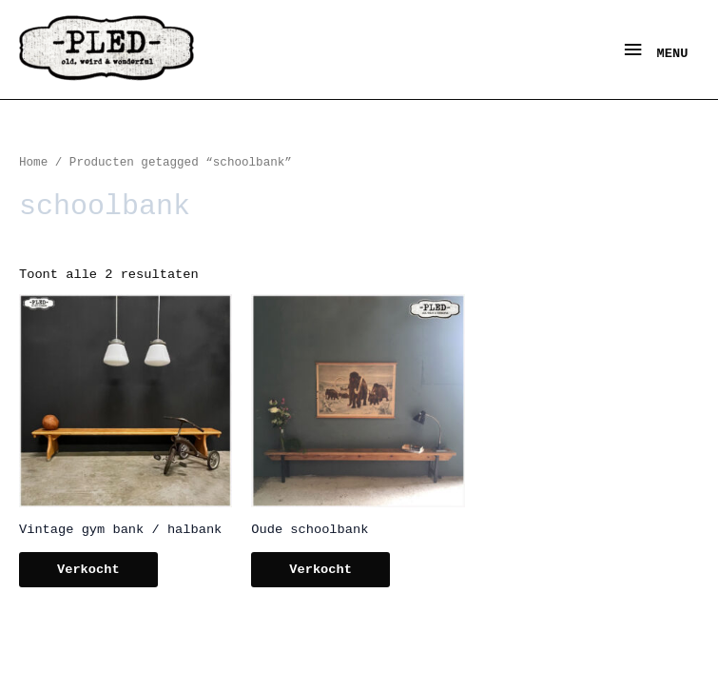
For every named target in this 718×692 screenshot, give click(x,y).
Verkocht (88, 570)
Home (33, 162)
